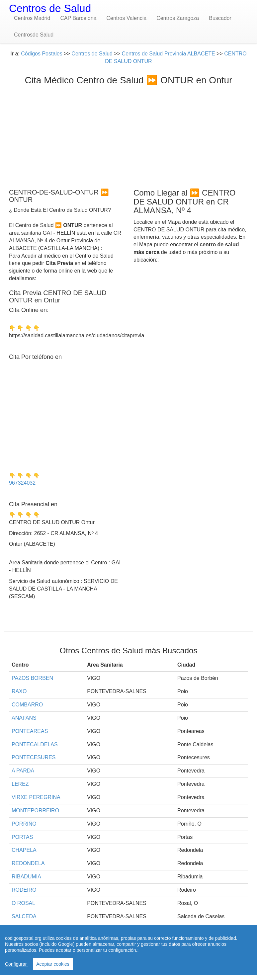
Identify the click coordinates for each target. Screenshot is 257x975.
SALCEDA (24, 916)
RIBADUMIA (26, 876)
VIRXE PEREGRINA (36, 797)
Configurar (16, 964)
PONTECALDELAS (35, 744)
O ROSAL (23, 903)
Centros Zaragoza (177, 18)
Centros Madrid (32, 18)
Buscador (220, 18)
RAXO (19, 691)
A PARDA (23, 770)
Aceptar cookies (52, 964)
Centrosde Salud (33, 35)
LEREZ (20, 784)
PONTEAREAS (30, 731)
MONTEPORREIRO (35, 810)
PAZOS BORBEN (32, 678)
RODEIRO (24, 890)
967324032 (22, 483)
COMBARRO (27, 704)
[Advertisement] (128, 135)
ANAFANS (24, 718)
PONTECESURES (33, 757)
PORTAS (22, 837)
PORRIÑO (24, 824)
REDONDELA (28, 863)
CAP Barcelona (78, 18)
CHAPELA (24, 850)
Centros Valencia (126, 18)
